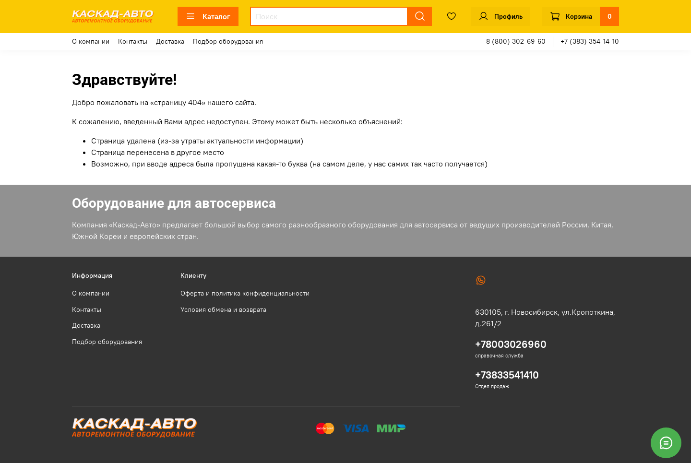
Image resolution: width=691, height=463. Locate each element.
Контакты (132, 41)
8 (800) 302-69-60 (516, 41)
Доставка (170, 41)
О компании (90, 41)
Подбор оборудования (228, 41)
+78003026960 (511, 344)
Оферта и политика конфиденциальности (245, 293)
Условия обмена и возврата (223, 309)
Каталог (208, 16)
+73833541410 (507, 374)
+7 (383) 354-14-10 (589, 41)
